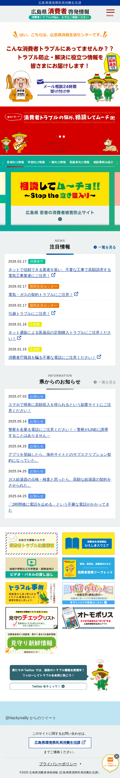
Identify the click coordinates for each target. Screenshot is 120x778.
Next (117, 162)
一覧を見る (105, 247)
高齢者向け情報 (80, 162)
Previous (3, 162)
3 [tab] (64, 136)
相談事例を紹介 (103, 162)
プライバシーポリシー (58, 764)
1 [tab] (56, 136)
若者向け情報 (15, 162)
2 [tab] (60, 136)
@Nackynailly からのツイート (30, 718)
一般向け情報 (57, 162)
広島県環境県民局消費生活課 (57, 743)
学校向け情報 (36, 162)
